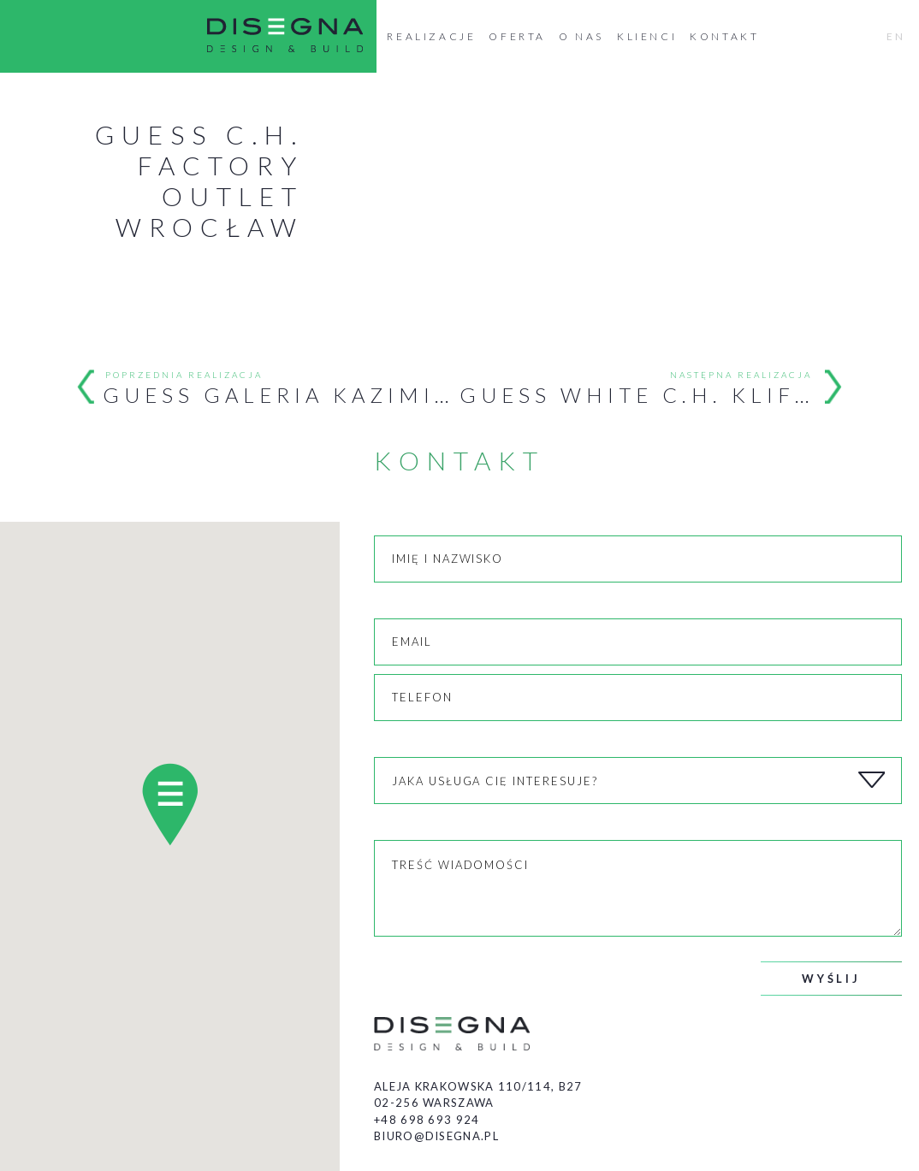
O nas (581, 36)
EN (896, 36)
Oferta (517, 36)
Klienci (647, 36)
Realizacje (431, 36)
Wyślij (831, 978)
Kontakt (724, 36)
